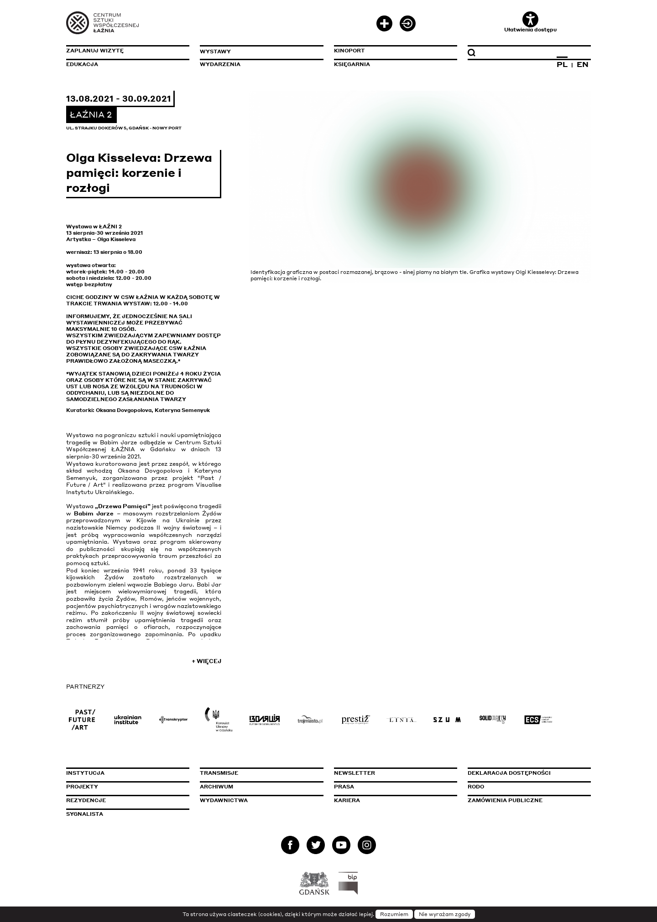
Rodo (476, 786)
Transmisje (258, 773)
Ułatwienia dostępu (530, 22)
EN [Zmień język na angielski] (583, 64)
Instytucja (85, 773)
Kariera (347, 800)
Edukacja (82, 64)
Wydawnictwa (224, 800)
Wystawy (215, 51)
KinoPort (349, 50)
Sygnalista (84, 814)
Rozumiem (394, 914)
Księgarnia (352, 64)
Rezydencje (86, 800)
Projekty (82, 786)
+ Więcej (206, 661)
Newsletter (354, 773)
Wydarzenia (220, 64)
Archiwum (216, 786)
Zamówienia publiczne (526, 800)
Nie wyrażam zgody (444, 914)
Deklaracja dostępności (509, 773)
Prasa (344, 786)
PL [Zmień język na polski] (562, 64)
